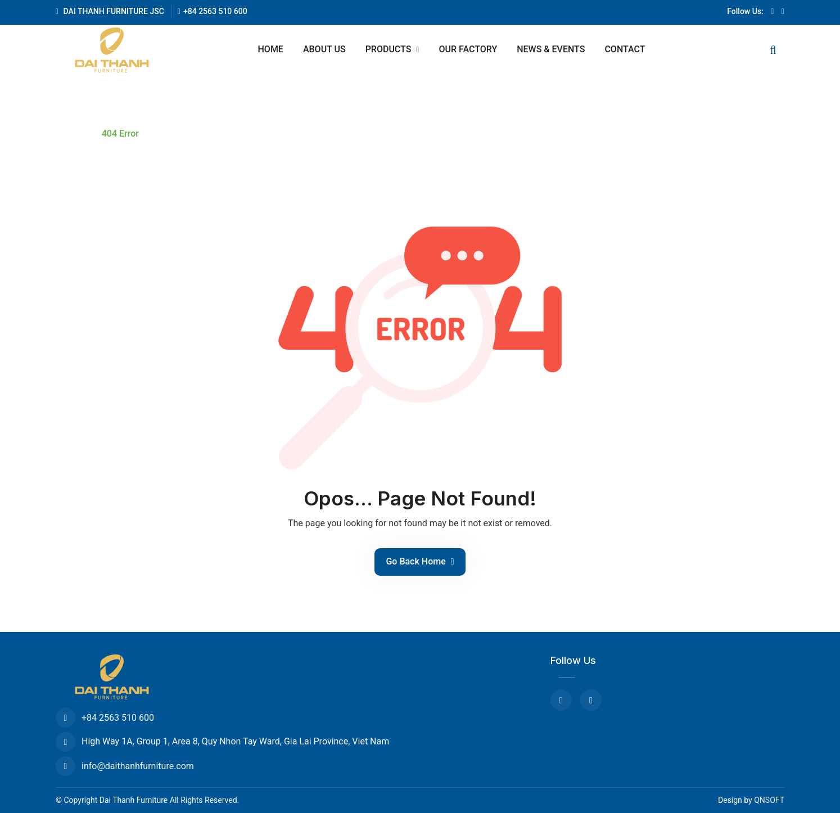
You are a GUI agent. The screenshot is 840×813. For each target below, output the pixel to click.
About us (324, 49)
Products (389, 49)
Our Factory (468, 49)
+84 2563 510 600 (212, 11)
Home (270, 49)
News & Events (551, 49)
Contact (624, 49)
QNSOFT (769, 800)
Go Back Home (420, 561)
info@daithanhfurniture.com (125, 766)
